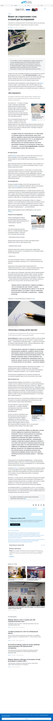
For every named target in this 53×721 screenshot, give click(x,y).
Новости (9, 654)
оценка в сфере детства (15, 536)
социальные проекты (12, 537)
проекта (41, 83)
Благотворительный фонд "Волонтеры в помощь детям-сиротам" (20, 541)
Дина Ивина (10, 27)
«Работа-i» (10, 211)
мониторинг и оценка (40, 534)
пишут (16, 467)
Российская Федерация (14, 530)
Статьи (9, 13)
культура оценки (22, 533)
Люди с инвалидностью (20, 626)
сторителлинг (18, 537)
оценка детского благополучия (34, 536)
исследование (16, 533)
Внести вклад (15, 524)
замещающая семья (32, 532)
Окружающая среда (19, 654)
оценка (9, 536)
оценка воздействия (24, 536)
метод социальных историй (20, 534)
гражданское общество (23, 532)
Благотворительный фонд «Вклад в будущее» (30, 540)
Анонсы (9, 626)
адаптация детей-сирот (14, 532)
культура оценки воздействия (31, 533)
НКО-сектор (15, 27)
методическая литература (30, 534)
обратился (14, 155)
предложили (17, 185)
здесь (33, 298)
